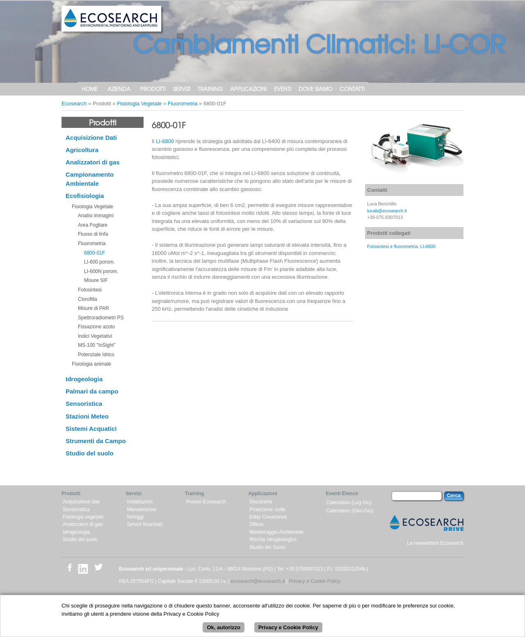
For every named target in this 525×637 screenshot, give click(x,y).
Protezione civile (267, 509)
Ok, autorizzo (223, 631)
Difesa (256, 524)
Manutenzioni (141, 509)
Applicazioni (248, 89)
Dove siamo (315, 89)
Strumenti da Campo (96, 440)
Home (90, 89)
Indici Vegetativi (95, 336)
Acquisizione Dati (91, 137)
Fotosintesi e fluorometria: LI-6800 (401, 246)
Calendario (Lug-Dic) (349, 502)
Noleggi (135, 517)
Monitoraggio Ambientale (276, 532)
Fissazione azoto (96, 327)
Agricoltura (82, 149)
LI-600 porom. (99, 262)
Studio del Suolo (267, 547)
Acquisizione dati (81, 502)
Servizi (181, 89)
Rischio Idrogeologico (273, 539)
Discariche (260, 502)
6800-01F (94, 253)
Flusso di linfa (93, 234)
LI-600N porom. (101, 271)
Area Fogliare (92, 225)
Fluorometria (183, 103)
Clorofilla (87, 299)
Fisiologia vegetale (83, 517)
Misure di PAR (93, 308)
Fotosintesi (90, 290)
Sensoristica (84, 403)
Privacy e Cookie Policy (314, 581)
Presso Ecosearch (206, 502)
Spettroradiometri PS (100, 318)
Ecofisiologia (85, 195)
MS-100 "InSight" (96, 345)
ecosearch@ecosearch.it (258, 581)
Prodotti (153, 89)
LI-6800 (165, 141)
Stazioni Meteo (87, 416)
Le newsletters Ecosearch (435, 543)
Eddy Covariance (268, 517)
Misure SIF (96, 280)
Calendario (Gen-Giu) (349, 511)
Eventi (282, 89)
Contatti (352, 89)
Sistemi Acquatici (91, 428)
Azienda (118, 89)
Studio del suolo (90, 453)
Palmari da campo (92, 391)
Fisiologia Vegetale (139, 103)
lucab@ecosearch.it (387, 210)
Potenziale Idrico (96, 354)
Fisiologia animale (91, 364)
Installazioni (140, 502)
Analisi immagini (96, 215)
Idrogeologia (84, 378)
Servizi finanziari (144, 524)
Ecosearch (74, 103)
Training (210, 89)
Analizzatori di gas (93, 162)
